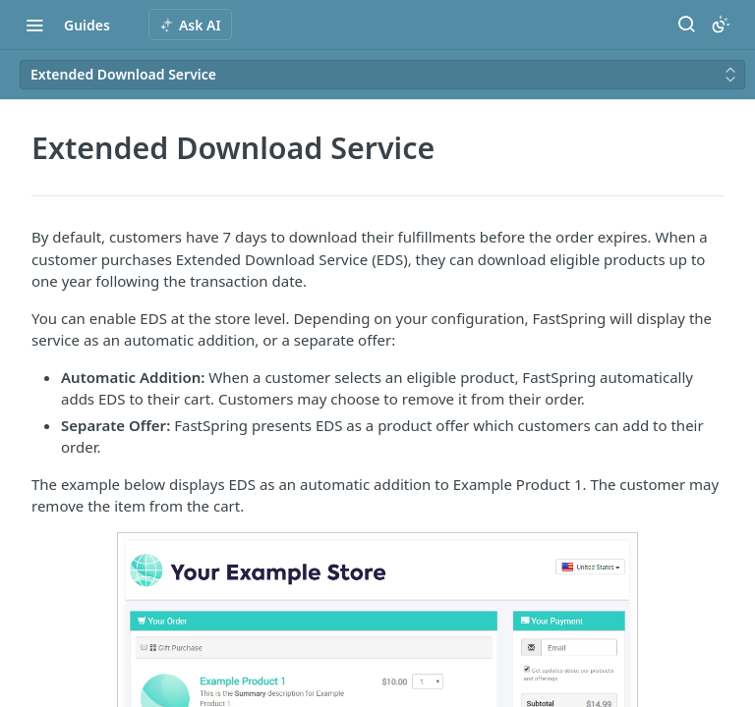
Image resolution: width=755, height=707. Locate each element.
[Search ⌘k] (686, 24)
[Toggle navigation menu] (34, 24)
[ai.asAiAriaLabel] (190, 24)
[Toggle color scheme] (720, 24)
